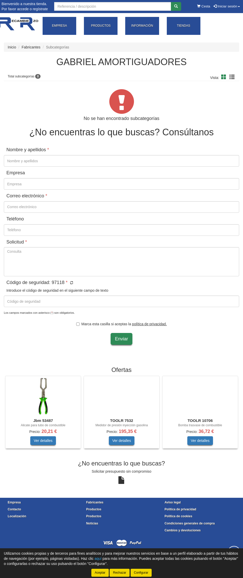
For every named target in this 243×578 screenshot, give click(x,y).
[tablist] (121, 415)
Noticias (92, 523)
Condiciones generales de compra (189, 523)
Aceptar (100, 572)
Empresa (14, 502)
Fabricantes (31, 47)
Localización (17, 516)
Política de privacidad (180, 509)
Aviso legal (172, 502)
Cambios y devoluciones (182, 530)
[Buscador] (112, 6)
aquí (97, 558)
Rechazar (119, 572)
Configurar (141, 572)
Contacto (14, 509)
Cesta (203, 6)
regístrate (40, 9)
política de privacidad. (149, 324)
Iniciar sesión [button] (226, 6)
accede (23, 9)
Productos (93, 509)
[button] (224, 77)
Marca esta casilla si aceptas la (121, 324)
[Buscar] (176, 6)
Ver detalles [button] (43, 441)
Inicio (12, 47)
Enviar (121, 338)
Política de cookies (178, 516)
